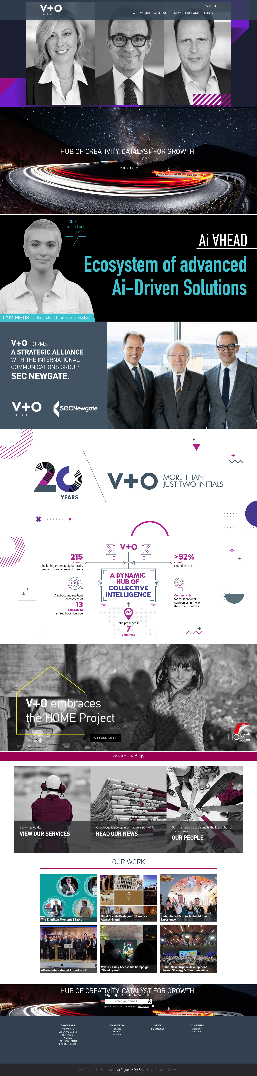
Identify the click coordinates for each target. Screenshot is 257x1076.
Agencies (197, 1028)
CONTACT (210, 13)
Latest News (157, 1029)
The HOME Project (68, 1040)
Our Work (117, 1034)
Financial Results (67, 1044)
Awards (68, 1038)
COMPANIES (193, 13)
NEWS (178, 13)
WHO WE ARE (142, 13)
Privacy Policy (143, 1007)
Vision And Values (68, 1032)
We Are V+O (68, 1029)
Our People (67, 1035)
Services (116, 1028)
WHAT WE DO (163, 13)
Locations (197, 1031)
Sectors (117, 1031)
